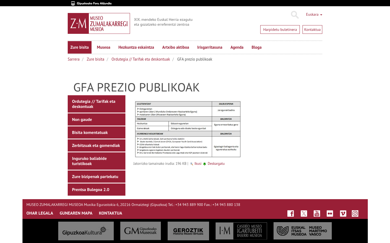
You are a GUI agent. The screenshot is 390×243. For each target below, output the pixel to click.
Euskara (314, 14)
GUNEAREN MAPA (76, 213)
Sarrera (74, 59)
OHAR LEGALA (40, 213)
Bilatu (294, 15)
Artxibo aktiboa (175, 47)
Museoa (103, 47)
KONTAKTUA (110, 213)
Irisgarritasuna (209, 47)
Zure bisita (79, 47)
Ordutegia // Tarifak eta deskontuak (141, 59)
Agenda (236, 47)
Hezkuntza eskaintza (136, 47)
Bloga (257, 47)
